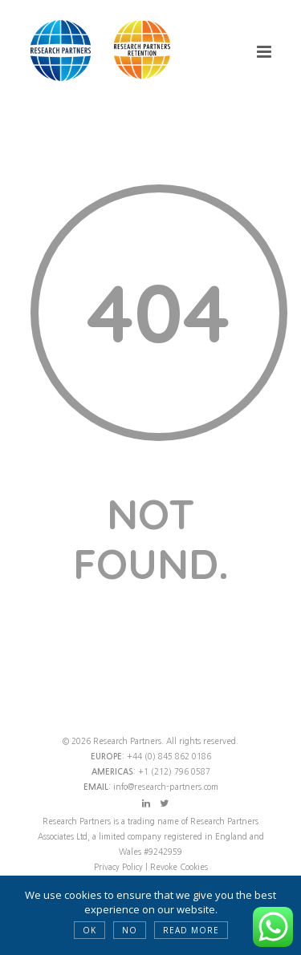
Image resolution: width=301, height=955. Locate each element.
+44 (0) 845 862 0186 (169, 756)
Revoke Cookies (179, 867)
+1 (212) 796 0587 (174, 771)
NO (129, 930)
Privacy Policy (119, 867)
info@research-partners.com (165, 787)
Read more (191, 930)
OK (89, 930)
